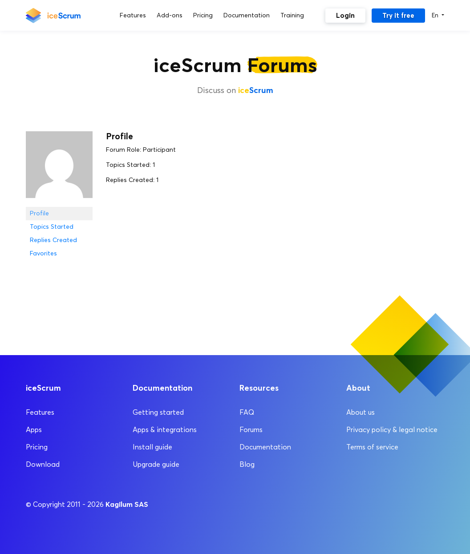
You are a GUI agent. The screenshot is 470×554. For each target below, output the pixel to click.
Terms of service (372, 447)
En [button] (436, 15)
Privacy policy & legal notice (392, 429)
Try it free (398, 15)
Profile (39, 213)
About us (360, 412)
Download (43, 464)
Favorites (43, 253)
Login (345, 15)
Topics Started (51, 226)
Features (40, 412)
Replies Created (53, 240)
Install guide (152, 447)
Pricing (37, 447)
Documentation (265, 447)
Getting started (158, 412)
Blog (247, 464)
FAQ (246, 412)
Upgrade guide (156, 464)
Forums (251, 429)
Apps (34, 429)
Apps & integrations (165, 429)
